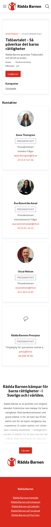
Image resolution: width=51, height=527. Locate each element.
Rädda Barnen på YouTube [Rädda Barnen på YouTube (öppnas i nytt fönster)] (25, 515)
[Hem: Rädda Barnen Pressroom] (25, 6)
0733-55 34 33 (25, 228)
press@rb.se (25, 351)
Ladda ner (13, 73)
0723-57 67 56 (25, 159)
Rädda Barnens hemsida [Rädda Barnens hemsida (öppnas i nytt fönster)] (25, 497)
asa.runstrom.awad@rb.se (25, 223)
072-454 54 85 (25, 292)
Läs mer (25, 450)
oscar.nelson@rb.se (25, 287)
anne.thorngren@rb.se (25, 155)
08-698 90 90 (25, 355)
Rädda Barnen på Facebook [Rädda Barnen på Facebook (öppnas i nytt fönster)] (25, 510)
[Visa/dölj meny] (5, 6)
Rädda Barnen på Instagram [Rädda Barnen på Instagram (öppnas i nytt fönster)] (25, 501)
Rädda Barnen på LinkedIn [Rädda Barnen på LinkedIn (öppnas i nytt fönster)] (25, 506)
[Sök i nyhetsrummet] (47, 6)
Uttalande (10, 88)
